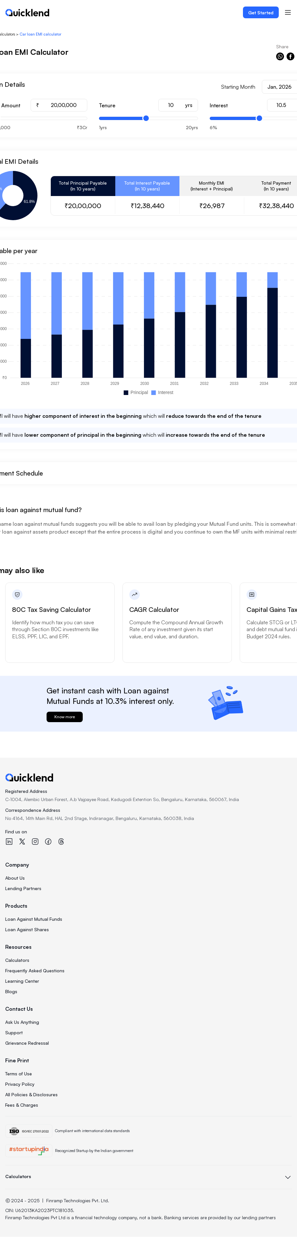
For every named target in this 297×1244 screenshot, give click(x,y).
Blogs (11, 991)
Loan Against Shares (27, 929)
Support (14, 1032)
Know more (64, 716)
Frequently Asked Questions (34, 970)
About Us (15, 878)
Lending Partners (23, 888)
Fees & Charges (21, 1105)
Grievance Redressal (27, 1043)
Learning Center (22, 981)
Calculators (17, 960)
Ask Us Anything (22, 1022)
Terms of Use (18, 1073)
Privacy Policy (20, 1084)
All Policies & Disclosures (31, 1094)
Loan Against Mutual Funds (33, 919)
